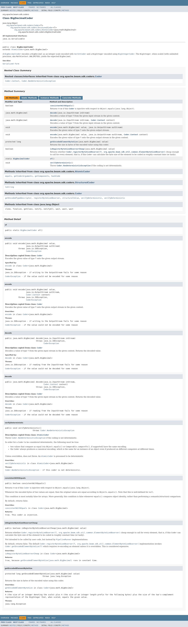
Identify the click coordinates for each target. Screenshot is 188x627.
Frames (32, 7)
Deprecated (38, 3)
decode (53, 113)
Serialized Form (11, 64)
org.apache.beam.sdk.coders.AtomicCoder (33, 30)
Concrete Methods (71, 98)
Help (53, 3)
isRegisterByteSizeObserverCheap (67, 149)
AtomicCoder (17, 49)
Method (34, 10)
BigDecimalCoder (21, 159)
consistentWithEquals (61, 106)
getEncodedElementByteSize (64, 142)
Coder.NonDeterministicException (39, 81)
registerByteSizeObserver (47, 198)
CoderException (33, 251)
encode (53, 127)
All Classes (56, 7)
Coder (98, 76)
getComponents (42, 176)
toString (9, 187)
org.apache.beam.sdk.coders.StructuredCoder (31, 28)
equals (8, 176)
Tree (29, 3)
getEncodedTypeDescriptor (18, 198)
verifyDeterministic (60, 163)
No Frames (41, 7)
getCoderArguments (23, 176)
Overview (5, 3)
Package (14, 3)
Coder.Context (12, 81)
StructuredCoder (85, 182)
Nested (12, 10)
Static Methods (29, 98)
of (51, 159)
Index (47, 3)
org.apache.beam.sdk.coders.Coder (23, 25)
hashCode (55, 176)
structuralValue (70, 198)
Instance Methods (49, 98)
